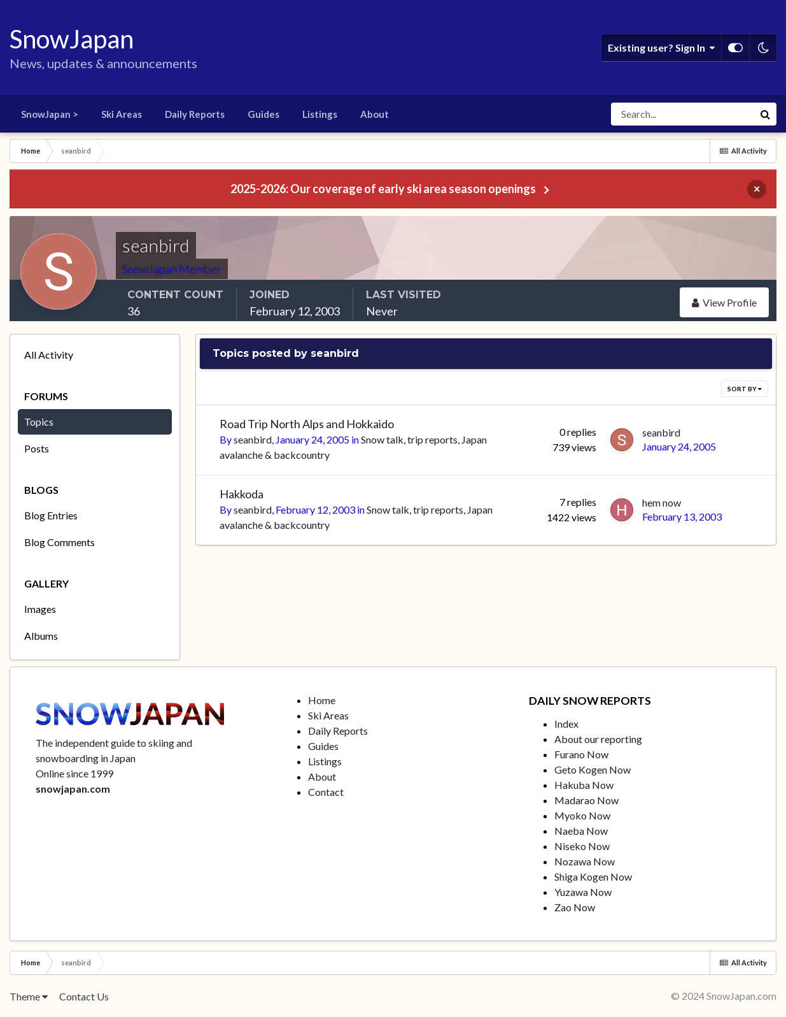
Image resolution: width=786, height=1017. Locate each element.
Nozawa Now (584, 861)
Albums (41, 636)
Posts (36, 448)
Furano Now (581, 754)
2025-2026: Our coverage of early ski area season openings (383, 189)
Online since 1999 (74, 773)
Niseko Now (582, 846)
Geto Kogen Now (592, 769)
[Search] (682, 114)
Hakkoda (241, 494)
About (374, 114)
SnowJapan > (49, 114)
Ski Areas (121, 114)
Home (321, 700)
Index (566, 724)
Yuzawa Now (583, 892)
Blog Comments (59, 542)
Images (40, 609)
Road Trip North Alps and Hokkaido (307, 424)
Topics (38, 421)
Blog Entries (51, 515)
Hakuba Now (584, 785)
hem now (661, 502)
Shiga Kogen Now (593, 876)
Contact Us (84, 996)
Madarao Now (586, 800)
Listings (319, 114)
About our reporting (598, 739)
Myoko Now (582, 815)
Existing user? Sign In (661, 47)
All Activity (48, 355)
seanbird (253, 439)
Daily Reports (195, 114)
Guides (263, 114)
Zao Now (574, 907)
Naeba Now (581, 831)
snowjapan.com (73, 789)
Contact (326, 792)
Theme (29, 996)
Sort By (744, 389)
